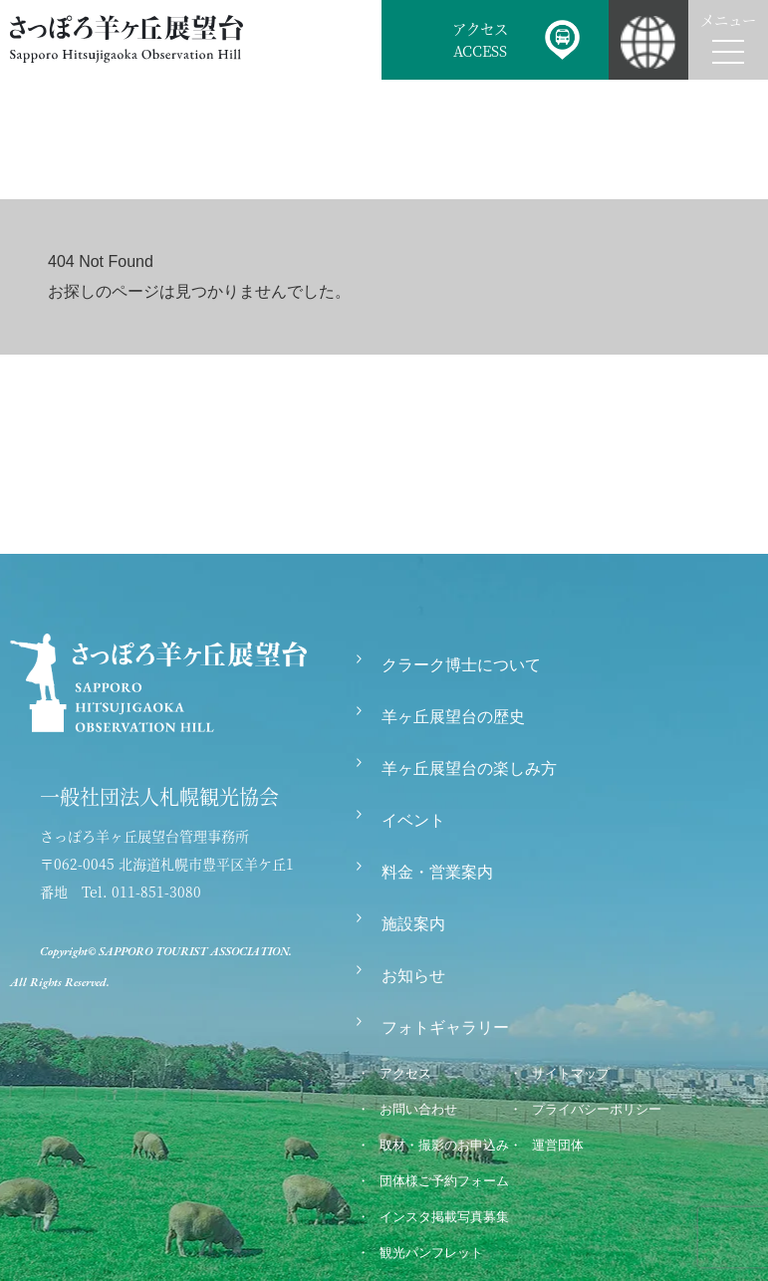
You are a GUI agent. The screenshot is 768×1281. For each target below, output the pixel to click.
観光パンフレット (431, 1252)
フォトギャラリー (445, 1027)
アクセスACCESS (480, 39)
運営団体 (558, 1145)
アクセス (405, 1073)
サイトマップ (571, 1073)
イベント (413, 820)
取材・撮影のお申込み (444, 1145)
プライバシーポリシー (596, 1109)
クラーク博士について (461, 664)
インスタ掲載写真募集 (444, 1216)
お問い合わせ (418, 1109)
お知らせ (413, 975)
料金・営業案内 (437, 872)
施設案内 (413, 923)
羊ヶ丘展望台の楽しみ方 (469, 768)
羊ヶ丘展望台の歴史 (453, 716)
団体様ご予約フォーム (444, 1180)
